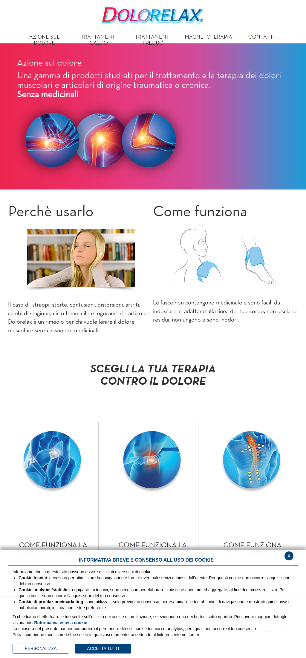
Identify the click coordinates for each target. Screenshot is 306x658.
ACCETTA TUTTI (103, 648)
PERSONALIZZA (41, 648)
